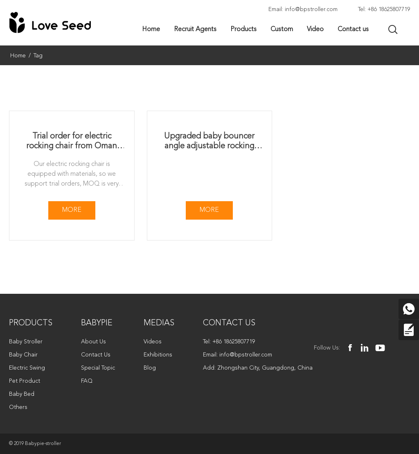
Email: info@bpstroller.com (303, 9)
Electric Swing (27, 368)
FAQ (86, 381)
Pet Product (24, 381)
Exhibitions (158, 355)
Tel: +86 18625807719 (384, 9)
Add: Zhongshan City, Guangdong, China (258, 368)
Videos (153, 342)
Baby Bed (21, 394)
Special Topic (98, 368)
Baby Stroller (26, 342)
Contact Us (95, 355)
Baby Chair (23, 355)
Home (18, 56)
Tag (38, 56)
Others (18, 407)
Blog (150, 368)
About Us (93, 342)
